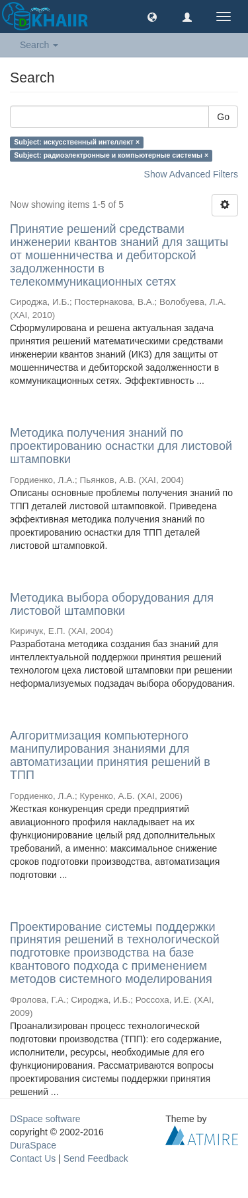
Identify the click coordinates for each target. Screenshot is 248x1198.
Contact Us (33, 1158)
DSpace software (45, 1119)
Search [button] (39, 45)
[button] (152, 16)
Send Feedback (95, 1158)
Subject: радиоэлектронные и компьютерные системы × (111, 155)
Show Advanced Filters (191, 174)
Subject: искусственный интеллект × (77, 142)
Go (223, 116)
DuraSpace (33, 1145)
